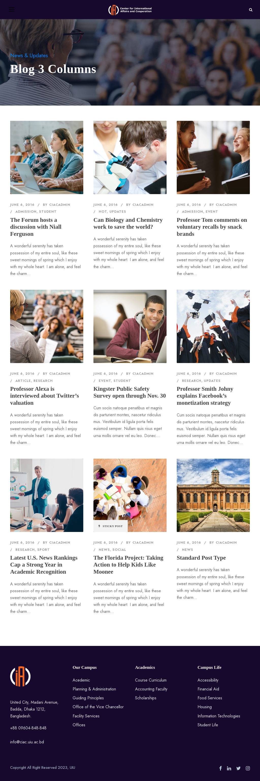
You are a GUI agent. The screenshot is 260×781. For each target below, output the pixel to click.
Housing (205, 707)
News (104, 549)
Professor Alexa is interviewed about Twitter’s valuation (44, 396)
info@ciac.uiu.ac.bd (27, 742)
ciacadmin (59, 204)
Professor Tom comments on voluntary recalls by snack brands (212, 227)
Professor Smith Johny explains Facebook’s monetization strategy (205, 396)
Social (119, 549)
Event (212, 211)
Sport (43, 549)
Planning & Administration (94, 689)
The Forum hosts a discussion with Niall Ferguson (35, 227)
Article (23, 380)
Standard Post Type (201, 558)
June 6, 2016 (22, 204)
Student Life (208, 725)
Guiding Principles (88, 698)
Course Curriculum (151, 680)
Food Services (210, 698)
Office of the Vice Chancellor (98, 707)
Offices (79, 725)
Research (43, 380)
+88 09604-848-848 (28, 728)
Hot (103, 211)
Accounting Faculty (151, 689)
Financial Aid (208, 689)
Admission (26, 211)
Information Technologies (219, 716)
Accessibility (208, 680)
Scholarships (145, 698)
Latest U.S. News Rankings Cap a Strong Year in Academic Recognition (43, 565)
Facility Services (86, 716)
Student (48, 211)
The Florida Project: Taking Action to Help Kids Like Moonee (128, 565)
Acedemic (81, 680)
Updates (117, 211)
